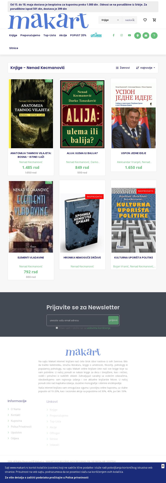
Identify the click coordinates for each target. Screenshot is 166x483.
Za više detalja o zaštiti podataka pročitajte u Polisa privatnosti (47, 477)
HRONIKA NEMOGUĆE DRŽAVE (82, 259)
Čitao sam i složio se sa (84, 333)
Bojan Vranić (121, 268)
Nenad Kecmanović (30, 162)
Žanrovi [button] (123, 68)
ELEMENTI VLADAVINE (31, 259)
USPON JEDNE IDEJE (133, 154)
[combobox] (110, 20)
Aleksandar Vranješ (129, 162)
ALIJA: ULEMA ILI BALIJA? (82, 154)
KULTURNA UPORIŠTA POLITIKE (133, 259)
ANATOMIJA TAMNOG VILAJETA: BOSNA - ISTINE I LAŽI (30, 155)
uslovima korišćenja (99, 333)
